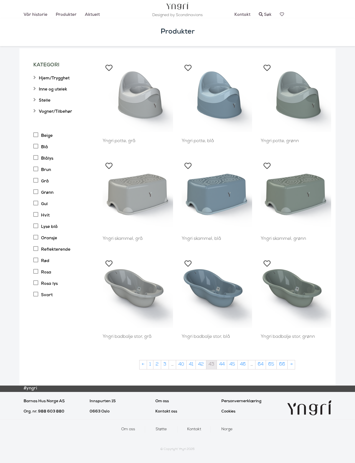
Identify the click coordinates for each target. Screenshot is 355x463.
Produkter (66, 15)
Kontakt (242, 15)
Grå (45, 181)
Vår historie (35, 15)
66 (282, 365)
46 (243, 365)
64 (260, 365)
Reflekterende (55, 250)
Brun (46, 170)
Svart (47, 295)
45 (232, 365)
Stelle (44, 101)
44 (222, 365)
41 (191, 365)
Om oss (162, 401)
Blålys (47, 159)
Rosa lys (49, 284)
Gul (44, 204)
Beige (47, 136)
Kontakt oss (166, 412)
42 (201, 365)
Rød (45, 261)
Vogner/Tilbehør (55, 112)
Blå (44, 147)
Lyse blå (49, 227)
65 (271, 365)
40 (181, 365)
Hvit (45, 215)
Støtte (161, 429)
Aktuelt (92, 15)
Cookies (228, 412)
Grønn (47, 193)
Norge (226, 429)
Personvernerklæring (241, 401)
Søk (265, 15)
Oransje (49, 238)
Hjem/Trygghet (54, 78)
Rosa (46, 272)
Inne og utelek (53, 89)
